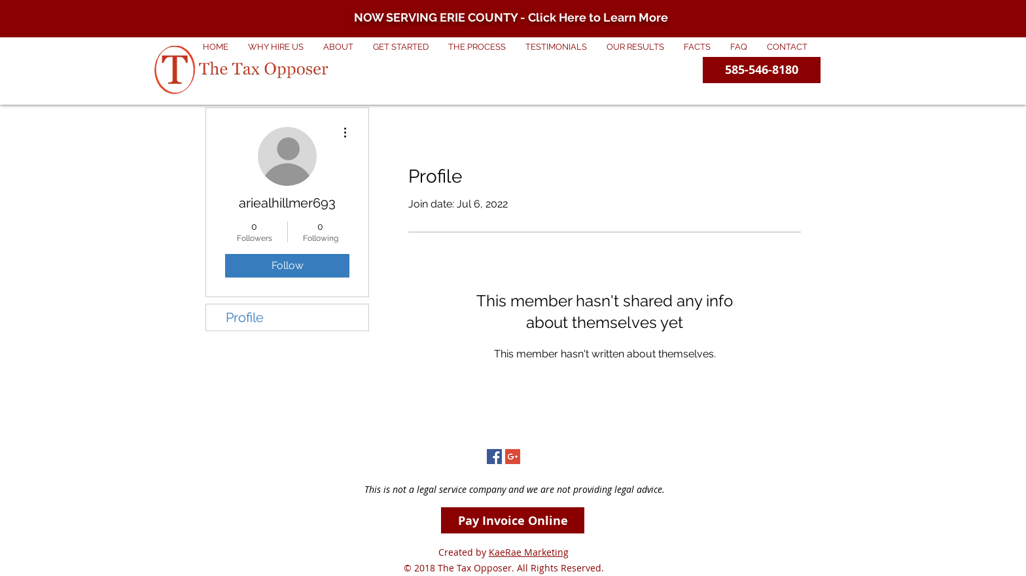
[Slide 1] (513, 5)
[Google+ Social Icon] (512, 456)
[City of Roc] (525, 5)
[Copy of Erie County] (501, 5)
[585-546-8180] (762, 70)
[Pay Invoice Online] (512, 520)
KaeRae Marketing (529, 552)
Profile (245, 317)
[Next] (952, 19)
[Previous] (73, 19)
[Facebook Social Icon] (494, 456)
